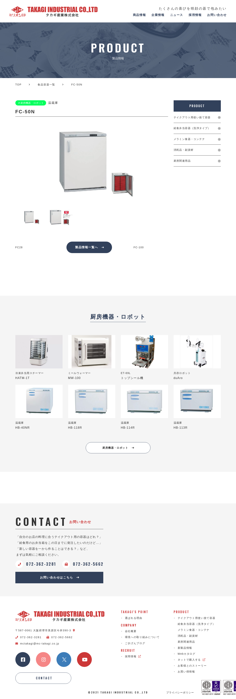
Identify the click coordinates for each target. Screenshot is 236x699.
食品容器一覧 (46, 84)
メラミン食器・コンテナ (189, 139)
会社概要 (131, 631)
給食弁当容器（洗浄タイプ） (192, 128)
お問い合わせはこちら (59, 577)
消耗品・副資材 (184, 149)
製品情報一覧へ (89, 247)
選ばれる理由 (133, 617)
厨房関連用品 (182, 160)
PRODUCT (197, 106)
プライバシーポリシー (180, 692)
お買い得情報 (186, 671)
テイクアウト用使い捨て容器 (192, 117)
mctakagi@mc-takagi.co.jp (37, 643)
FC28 (19, 247)
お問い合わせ (217, 15)
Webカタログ (186, 653)
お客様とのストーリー (192, 665)
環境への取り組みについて (142, 637)
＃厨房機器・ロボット (31, 102)
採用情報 (195, 15)
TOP (18, 84)
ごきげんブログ (135, 643)
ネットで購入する (192, 659)
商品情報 (139, 15)
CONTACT (44, 678)
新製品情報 (185, 647)
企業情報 (157, 15)
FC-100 (139, 247)
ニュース (176, 15)
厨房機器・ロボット (118, 447)
